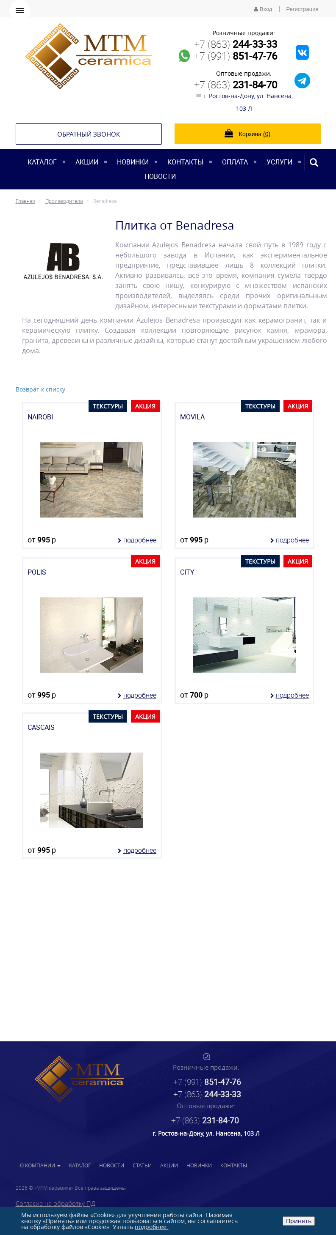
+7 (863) (235, 44)
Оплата (235, 162)
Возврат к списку (40, 389)
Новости (160, 176)
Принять (298, 1221)
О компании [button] (40, 1165)
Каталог (42, 162)
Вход (263, 9)
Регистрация (302, 9)
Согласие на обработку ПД (55, 1203)
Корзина (247, 133)
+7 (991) (235, 56)
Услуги (279, 162)
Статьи (142, 1165)
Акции (86, 162)
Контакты (185, 162)
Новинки (133, 162)
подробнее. (151, 1227)
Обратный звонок (88, 134)
